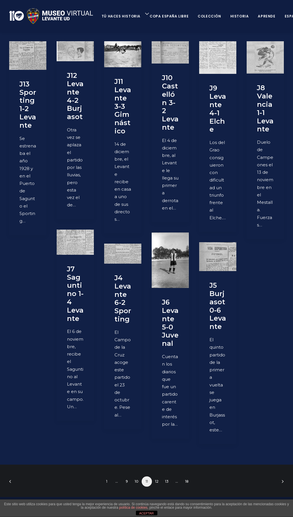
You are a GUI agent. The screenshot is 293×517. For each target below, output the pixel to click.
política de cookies (133, 508)
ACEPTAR (146, 513)
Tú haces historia (121, 16)
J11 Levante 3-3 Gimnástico (122, 106)
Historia (239, 16)
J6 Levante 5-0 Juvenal (170, 323)
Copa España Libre (169, 16)
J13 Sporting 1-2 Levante (27, 104)
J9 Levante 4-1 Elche (217, 108)
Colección (209, 16)
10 (136, 481)
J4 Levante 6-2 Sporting (122, 298)
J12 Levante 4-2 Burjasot (75, 96)
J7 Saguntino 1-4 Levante (75, 294)
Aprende (266, 16)
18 (187, 481)
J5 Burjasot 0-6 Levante (217, 306)
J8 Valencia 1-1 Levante (265, 108)
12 (157, 481)
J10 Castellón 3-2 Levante (170, 102)
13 (167, 481)
